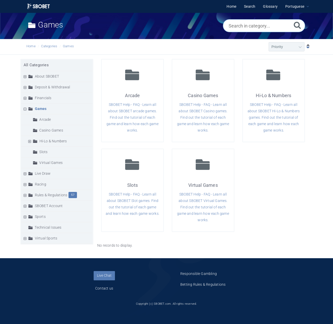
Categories (49, 46)
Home (31, 46)
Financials (43, 98)
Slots (43, 152)
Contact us (104, 288)
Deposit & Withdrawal (52, 87)
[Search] (297, 25)
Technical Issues (48, 227)
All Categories (36, 65)
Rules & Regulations (51, 195)
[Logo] (38, 7)
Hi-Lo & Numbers (53, 141)
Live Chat (104, 275)
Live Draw (43, 173)
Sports (40, 217)
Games (68, 46)
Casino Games (51, 130)
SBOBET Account (49, 206)
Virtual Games (51, 163)
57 (72, 195)
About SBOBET (47, 76)
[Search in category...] (264, 25)
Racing (40, 184)
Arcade (45, 119)
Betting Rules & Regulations (203, 284)
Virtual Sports (46, 238)
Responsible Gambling (198, 274)
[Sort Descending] (307, 47)
